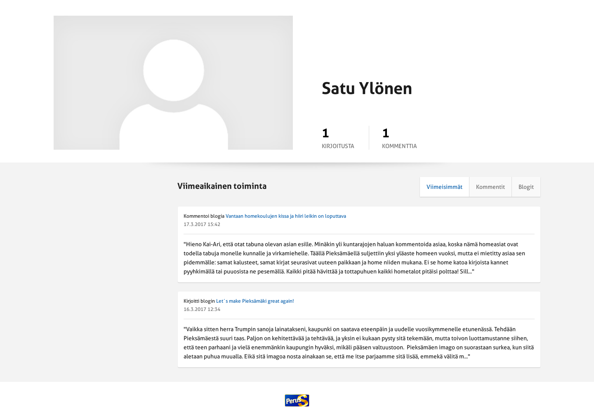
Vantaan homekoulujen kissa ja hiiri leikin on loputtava (286, 216)
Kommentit (490, 187)
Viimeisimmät (444, 187)
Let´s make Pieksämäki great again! (255, 301)
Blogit (526, 187)
